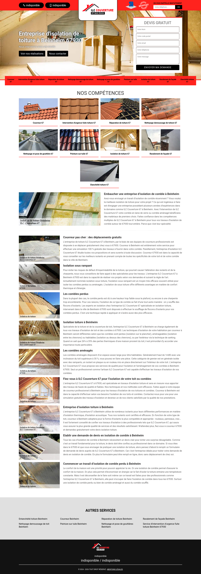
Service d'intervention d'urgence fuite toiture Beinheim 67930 (161, 525)
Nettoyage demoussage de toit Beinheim (34, 525)
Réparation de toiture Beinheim (117, 519)
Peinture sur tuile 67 (130, 80)
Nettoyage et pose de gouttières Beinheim (117, 525)
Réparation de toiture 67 (56, 80)
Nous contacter (57, 53)
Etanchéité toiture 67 (187, 80)
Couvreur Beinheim (69, 519)
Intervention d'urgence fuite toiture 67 (31, 80)
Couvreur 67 (10, 80)
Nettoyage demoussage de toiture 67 (80, 80)
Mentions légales (115, 569)
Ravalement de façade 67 (168, 80)
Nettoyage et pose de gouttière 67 (108, 80)
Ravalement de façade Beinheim (159, 519)
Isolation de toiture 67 (148, 80)
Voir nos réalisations (32, 53)
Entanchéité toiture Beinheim (33, 519)
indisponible (31, 5)
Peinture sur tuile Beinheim (73, 524)
